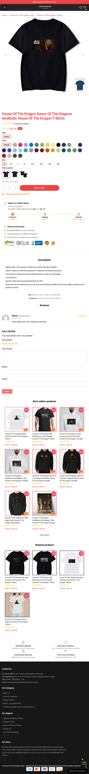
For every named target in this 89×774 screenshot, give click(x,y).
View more (44, 535)
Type (4, 133)
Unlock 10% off (84, 763)
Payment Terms (9, 722)
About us (6, 693)
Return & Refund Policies (12, 725)
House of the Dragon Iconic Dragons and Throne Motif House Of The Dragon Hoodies (71, 436)
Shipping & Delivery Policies (13, 718)
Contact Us (7, 729)
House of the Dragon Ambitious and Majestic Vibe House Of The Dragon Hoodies (16, 478)
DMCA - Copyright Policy (12, 703)
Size (3, 160)
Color (4, 141)
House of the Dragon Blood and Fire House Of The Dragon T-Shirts (16, 436)
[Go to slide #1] (38, 97)
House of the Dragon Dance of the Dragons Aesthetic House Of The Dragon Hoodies (44, 478)
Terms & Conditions (10, 696)
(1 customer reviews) (21, 124)
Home (4, 15)
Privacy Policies (9, 700)
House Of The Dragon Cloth (22, 15)
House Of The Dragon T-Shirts (50, 15)
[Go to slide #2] (51, 97)
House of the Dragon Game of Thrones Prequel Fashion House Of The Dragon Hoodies (72, 478)
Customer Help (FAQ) (11, 732)
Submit (7, 391)
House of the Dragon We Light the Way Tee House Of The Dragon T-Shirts (16, 579)
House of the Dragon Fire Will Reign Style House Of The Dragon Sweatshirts (16, 520)
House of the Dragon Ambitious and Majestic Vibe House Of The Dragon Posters (43, 520)
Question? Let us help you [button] (77, 771)
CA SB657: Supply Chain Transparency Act (19, 707)
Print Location (7, 168)
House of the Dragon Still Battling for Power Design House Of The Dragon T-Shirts (43, 436)
